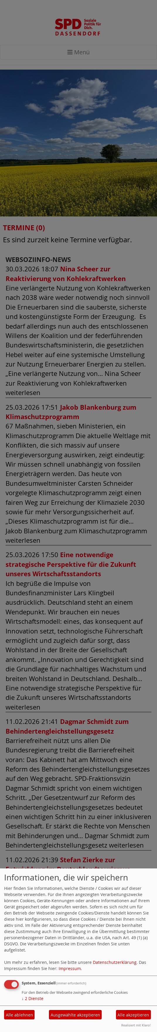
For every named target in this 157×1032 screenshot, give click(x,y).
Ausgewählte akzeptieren (75, 1015)
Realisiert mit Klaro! (136, 1025)
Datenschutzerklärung (114, 962)
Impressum (70, 968)
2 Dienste (32, 998)
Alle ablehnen (19, 1015)
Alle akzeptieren (133, 1015)
